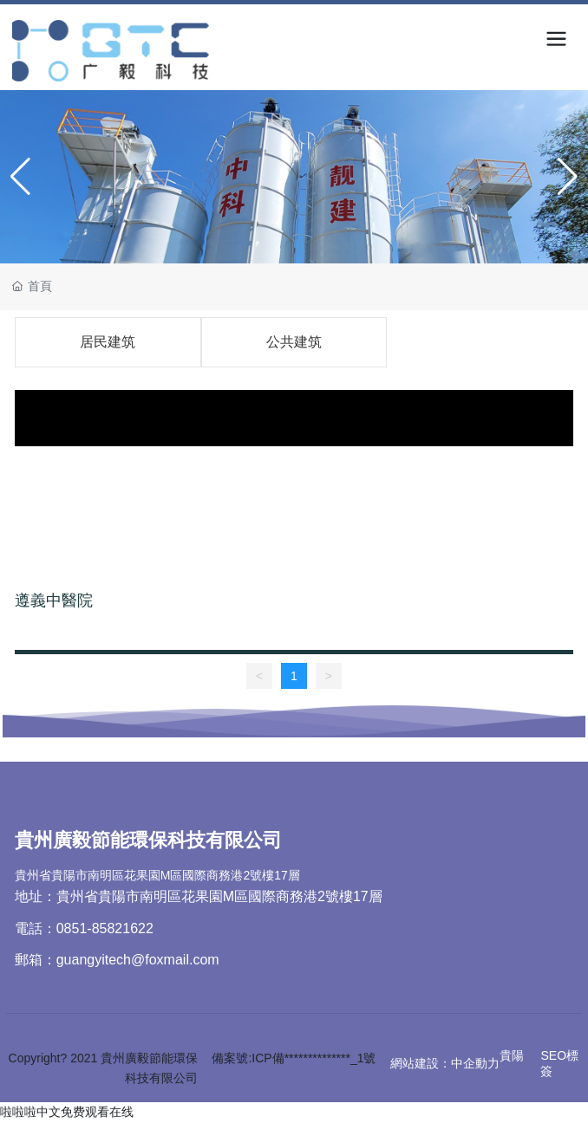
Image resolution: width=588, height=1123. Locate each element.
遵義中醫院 (54, 600)
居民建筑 (107, 341)
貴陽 (512, 1055)
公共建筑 (294, 341)
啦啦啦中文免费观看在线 (67, 1112)
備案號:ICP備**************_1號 (294, 1058)
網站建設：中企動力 (445, 1063)
